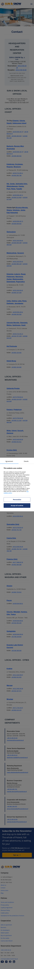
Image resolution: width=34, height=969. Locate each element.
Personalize (17, 500)
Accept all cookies (17, 506)
